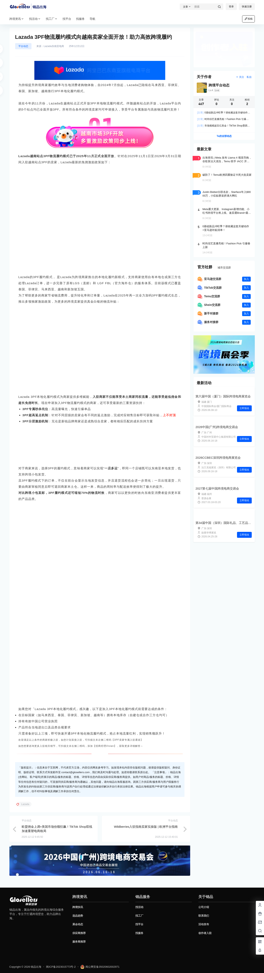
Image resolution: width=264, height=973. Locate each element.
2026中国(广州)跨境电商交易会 (216, 427)
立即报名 (244, 408)
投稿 (248, 19)
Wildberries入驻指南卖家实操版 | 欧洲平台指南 (146, 829)
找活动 (35, 19)
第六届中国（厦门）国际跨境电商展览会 (223, 396)
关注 (240, 77)
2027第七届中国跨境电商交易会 (217, 488)
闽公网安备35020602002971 (99, 967)
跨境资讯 (16, 19)
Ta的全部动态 (224, 136)
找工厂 (52, 19)
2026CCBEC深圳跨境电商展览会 (218, 457)
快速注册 (247, 6)
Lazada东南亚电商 (54, 46)
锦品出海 (36, 966)
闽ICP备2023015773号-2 (61, 966)
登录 (231, 6)
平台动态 (23, 46)
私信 (249, 77)
